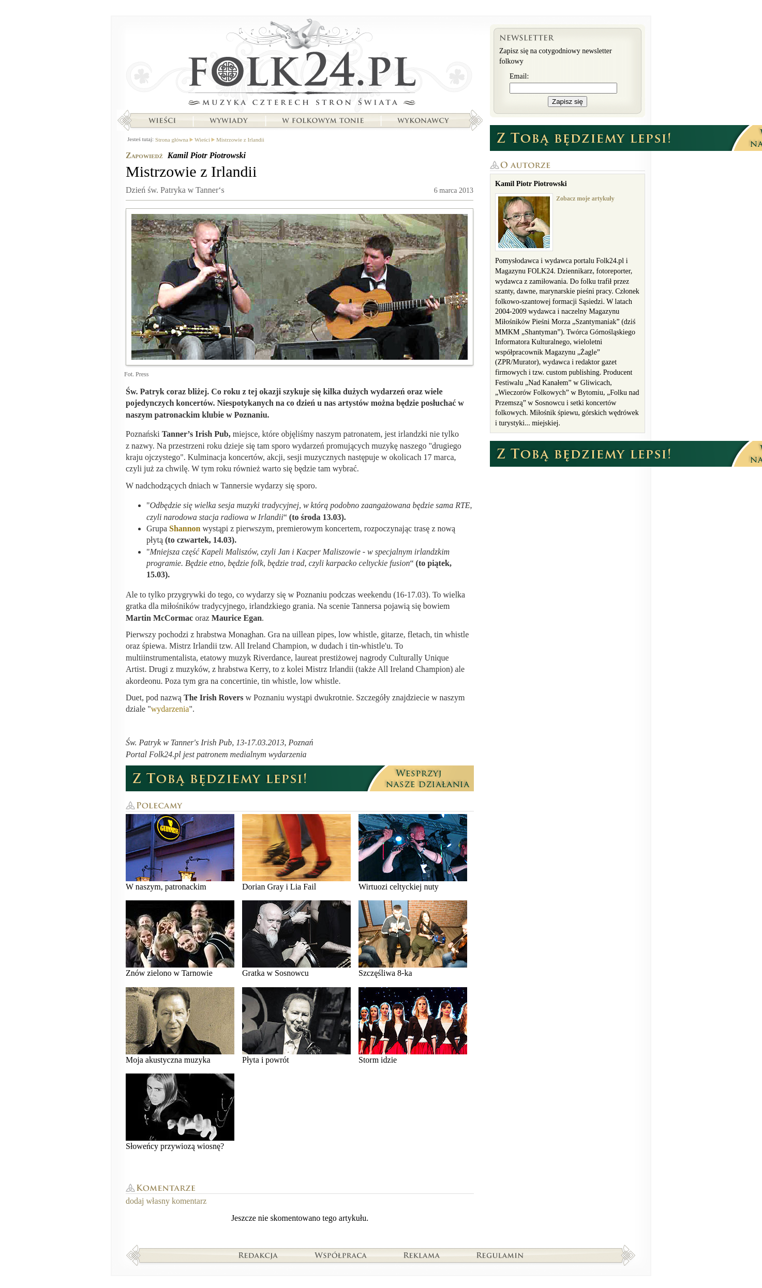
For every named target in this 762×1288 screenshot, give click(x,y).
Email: (519, 76)
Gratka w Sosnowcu (296, 938)
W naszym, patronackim (180, 852)
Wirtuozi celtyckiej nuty (412, 852)
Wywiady (228, 120)
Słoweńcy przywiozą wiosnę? (180, 1112)
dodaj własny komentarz (166, 1201)
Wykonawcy (424, 120)
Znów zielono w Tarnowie (180, 938)
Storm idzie (412, 1025)
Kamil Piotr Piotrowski (207, 155)
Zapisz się (567, 101)
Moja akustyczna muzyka (180, 1025)
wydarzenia (170, 708)
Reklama (422, 1255)
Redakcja (258, 1255)
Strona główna (300, 65)
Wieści (161, 120)
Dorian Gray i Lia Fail (296, 852)
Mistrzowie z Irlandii (240, 139)
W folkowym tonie (322, 120)
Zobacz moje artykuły (585, 198)
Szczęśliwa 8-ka (412, 938)
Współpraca (341, 1255)
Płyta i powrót (296, 1025)
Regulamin (500, 1255)
